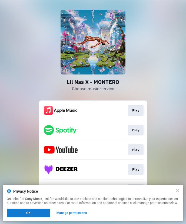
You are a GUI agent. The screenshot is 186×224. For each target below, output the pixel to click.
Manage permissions (72, 213)
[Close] (177, 190)
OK (28, 213)
